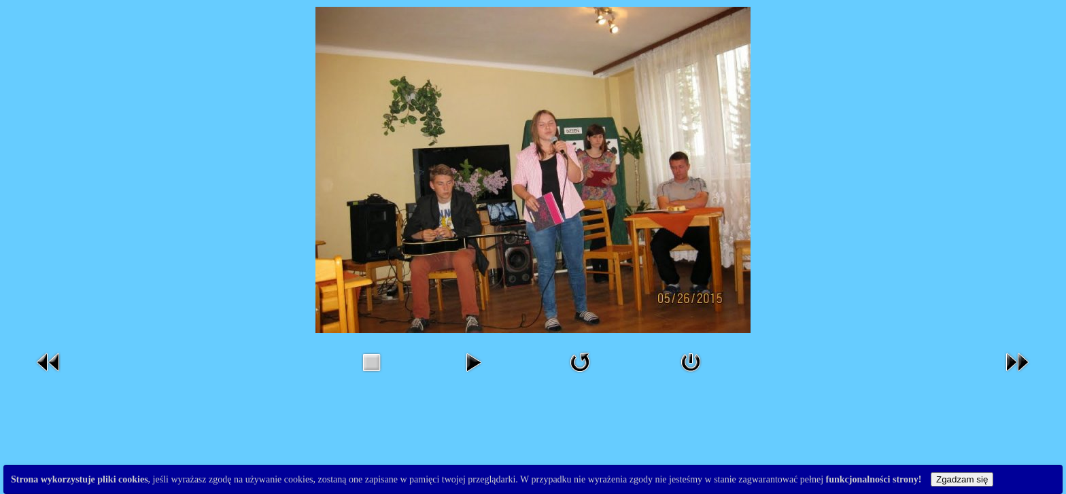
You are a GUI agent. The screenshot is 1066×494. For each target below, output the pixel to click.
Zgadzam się (962, 479)
